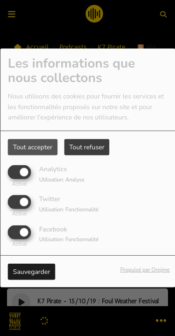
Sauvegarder (31, 271)
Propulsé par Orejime (145, 269)
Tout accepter (32, 147)
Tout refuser (87, 147)
